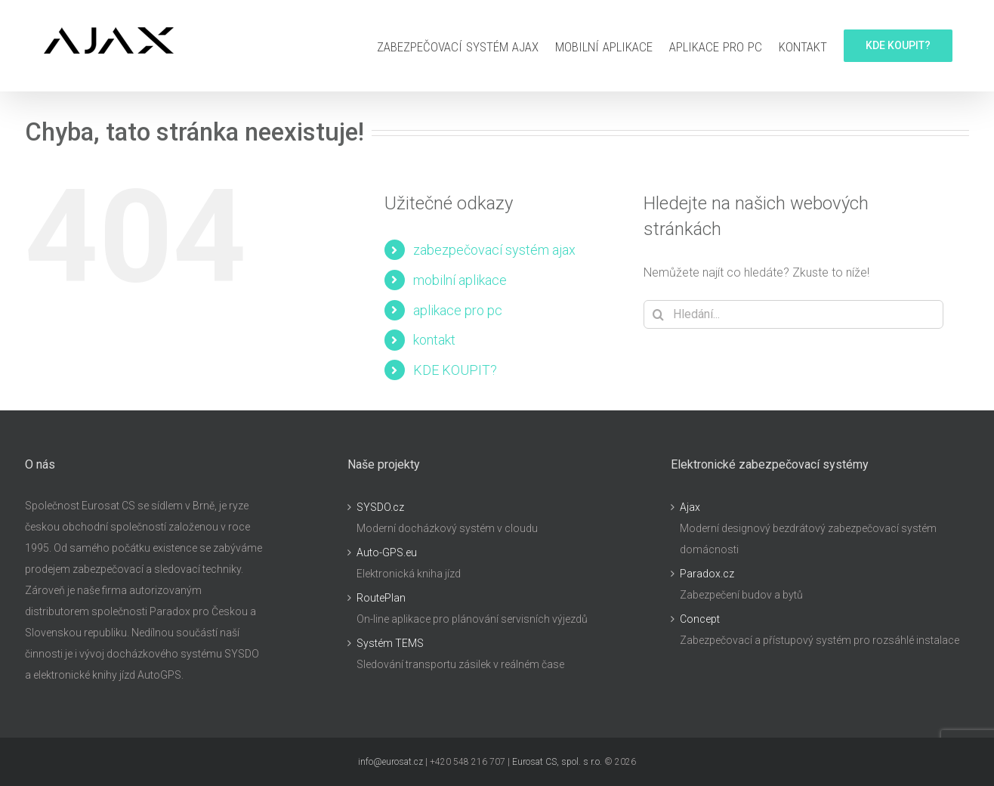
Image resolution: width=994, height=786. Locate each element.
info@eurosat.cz (390, 762)
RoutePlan (381, 598)
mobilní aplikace (460, 280)
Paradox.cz (707, 574)
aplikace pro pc (457, 310)
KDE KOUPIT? (455, 370)
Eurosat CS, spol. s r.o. (557, 762)
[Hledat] (658, 314)
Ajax (690, 507)
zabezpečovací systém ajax (494, 250)
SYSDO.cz (380, 507)
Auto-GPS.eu (387, 552)
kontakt (434, 340)
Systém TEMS (390, 643)
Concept (700, 619)
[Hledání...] (793, 314)
